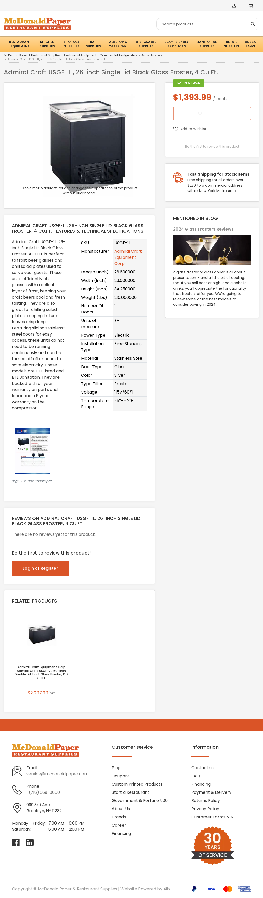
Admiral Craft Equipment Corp (128, 257)
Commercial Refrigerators (119, 56)
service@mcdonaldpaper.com (57, 774)
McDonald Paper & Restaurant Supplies (32, 56)
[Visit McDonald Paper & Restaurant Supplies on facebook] (16, 842)
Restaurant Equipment (80, 56)
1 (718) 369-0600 (43, 792)
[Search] (207, 24)
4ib (166, 889)
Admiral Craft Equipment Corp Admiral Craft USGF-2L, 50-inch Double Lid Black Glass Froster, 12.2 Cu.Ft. (41, 672)
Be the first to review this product (212, 146)
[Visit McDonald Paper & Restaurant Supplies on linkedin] (30, 842)
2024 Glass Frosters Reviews (203, 229)
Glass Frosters (152, 56)
